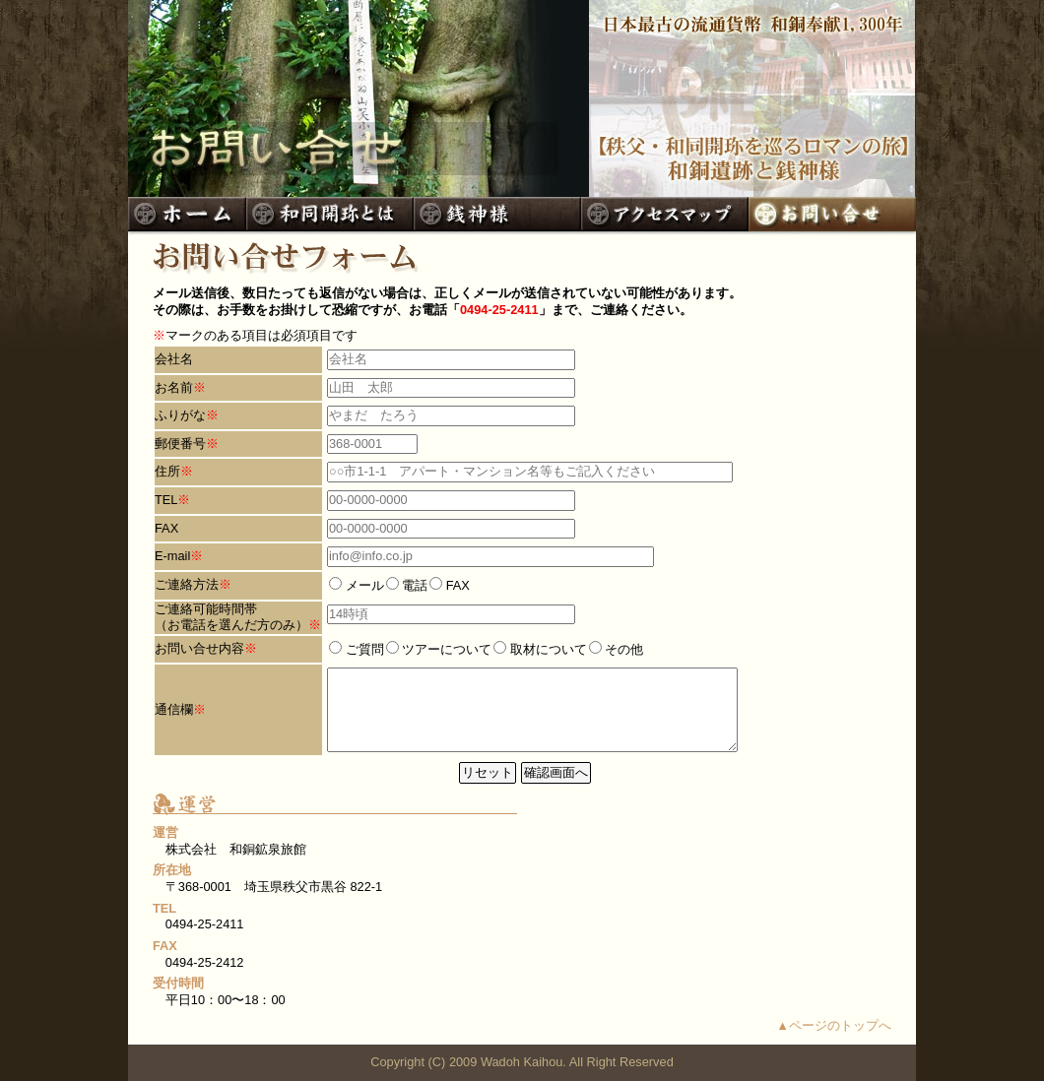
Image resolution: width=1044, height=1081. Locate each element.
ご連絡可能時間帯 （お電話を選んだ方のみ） (231, 617)
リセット (487, 772)
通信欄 (174, 709)
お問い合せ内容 (199, 648)
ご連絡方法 (187, 584)
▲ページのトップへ (833, 1025)
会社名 (174, 358)
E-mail (172, 555)
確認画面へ (556, 772)
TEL (166, 499)
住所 (167, 471)
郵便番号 (180, 443)
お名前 (174, 387)
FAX (166, 528)
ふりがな (180, 415)
